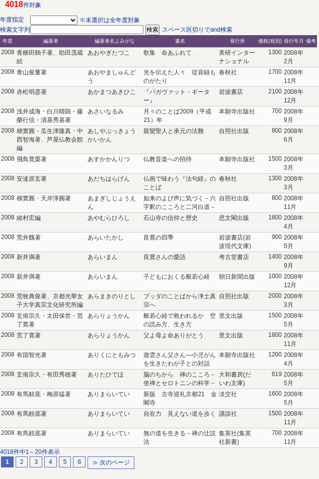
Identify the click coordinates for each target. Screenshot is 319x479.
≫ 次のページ (111, 462)
